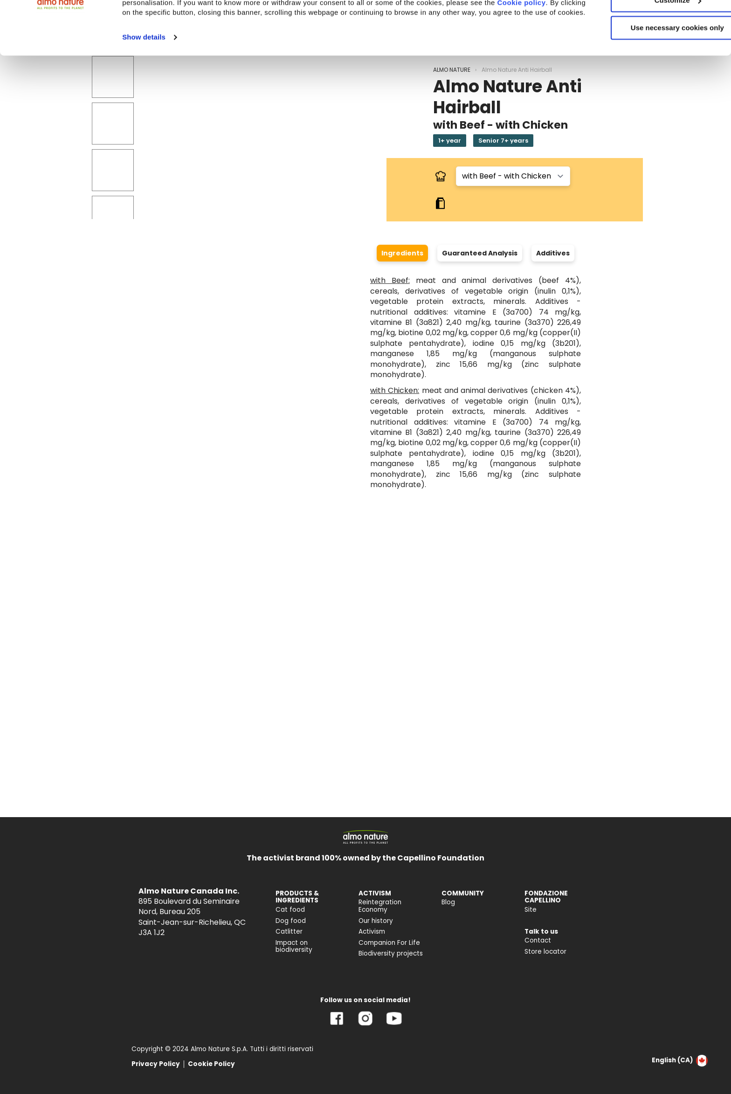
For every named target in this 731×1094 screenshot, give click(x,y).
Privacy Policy (155, 1064)
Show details (144, 97)
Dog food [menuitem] (291, 920)
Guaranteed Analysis (479, 253)
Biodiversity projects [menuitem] (391, 953)
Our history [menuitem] (376, 920)
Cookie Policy (211, 1064)
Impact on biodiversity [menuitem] (294, 946)
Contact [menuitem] (537, 940)
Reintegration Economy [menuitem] (380, 906)
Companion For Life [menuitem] (389, 942)
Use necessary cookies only (653, 78)
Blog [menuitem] (448, 902)
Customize (653, 51)
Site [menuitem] (530, 909)
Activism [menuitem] (372, 931)
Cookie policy (159, 63)
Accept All (653, 23)
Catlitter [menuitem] (289, 931)
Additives (553, 253)
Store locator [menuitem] (545, 951)
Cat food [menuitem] (290, 909)
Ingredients (402, 253)
